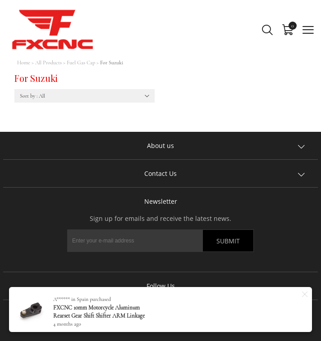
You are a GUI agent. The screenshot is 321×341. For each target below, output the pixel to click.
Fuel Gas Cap (81, 62)
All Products (48, 62)
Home (23, 62)
